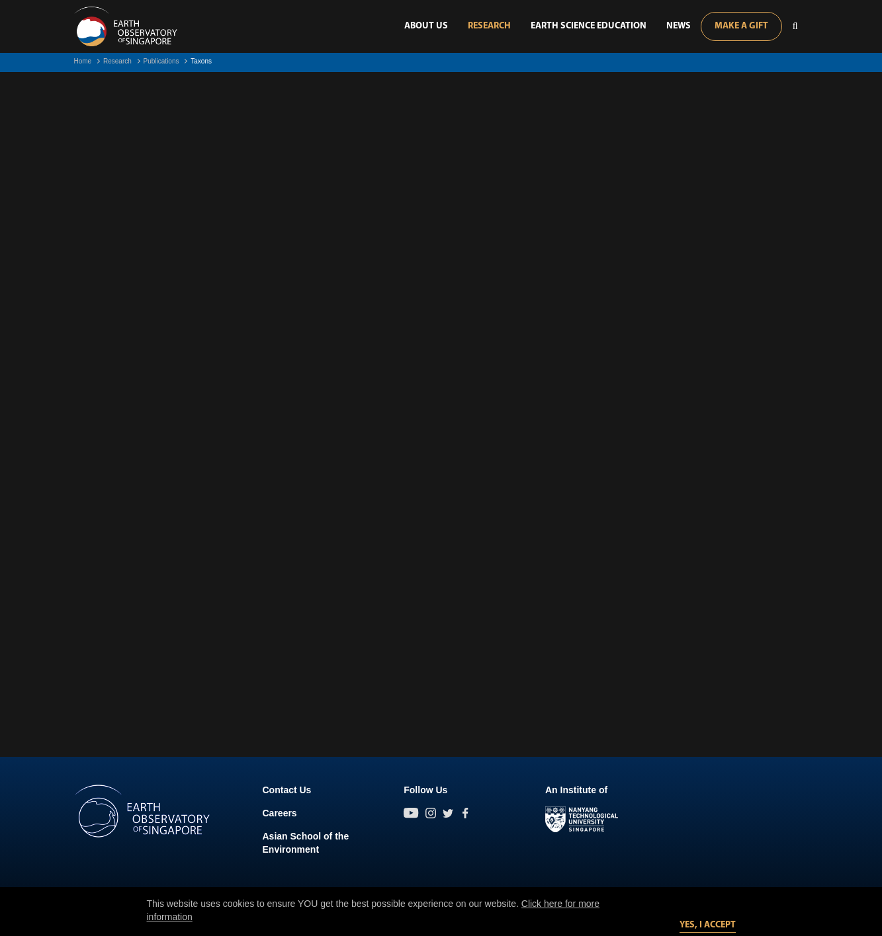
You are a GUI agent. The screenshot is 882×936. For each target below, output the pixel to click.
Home (83, 61)
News (678, 26)
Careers (280, 813)
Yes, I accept (708, 925)
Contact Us (287, 790)
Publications (161, 61)
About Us (426, 26)
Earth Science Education (588, 26)
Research (489, 26)
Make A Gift (741, 26)
